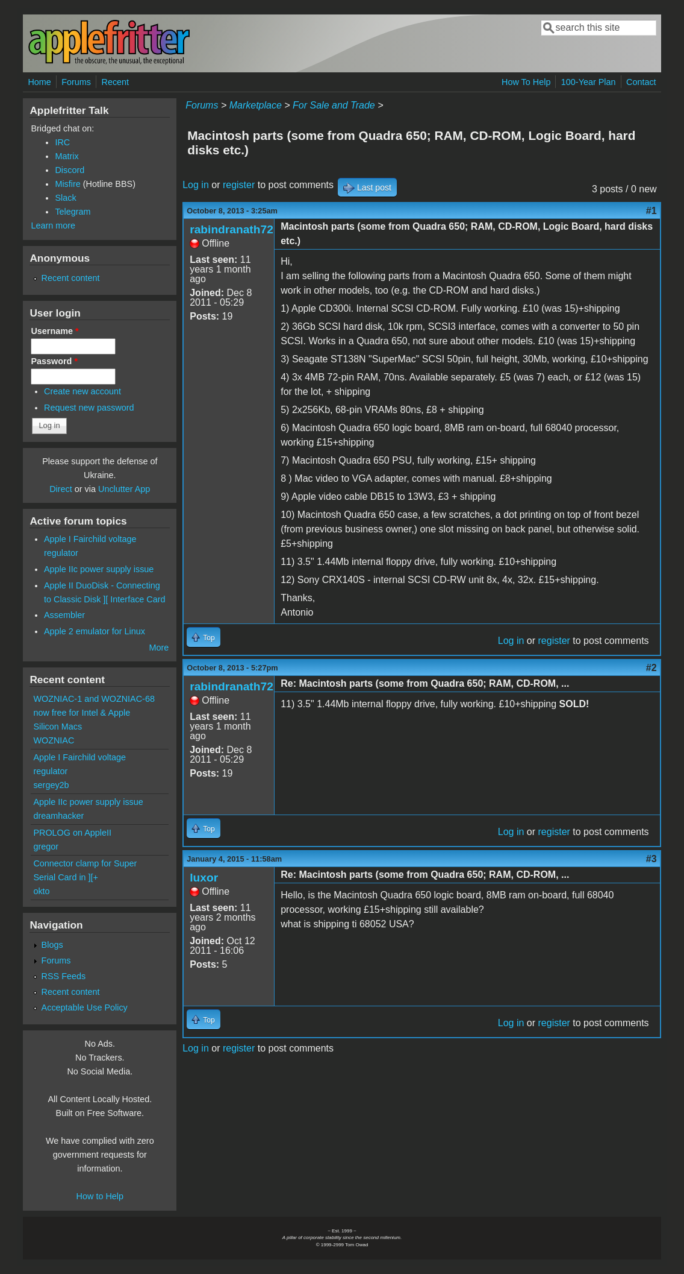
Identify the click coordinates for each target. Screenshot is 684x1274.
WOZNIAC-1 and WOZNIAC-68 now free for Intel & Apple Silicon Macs (94, 712)
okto (41, 891)
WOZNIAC (53, 740)
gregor (45, 846)
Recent (115, 82)
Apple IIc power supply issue (99, 569)
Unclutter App (124, 489)
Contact (641, 82)
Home (39, 82)
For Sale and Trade (334, 105)
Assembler (64, 615)
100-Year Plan (588, 82)
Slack (65, 198)
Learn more (53, 225)
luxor (204, 877)
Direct (60, 489)
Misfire (67, 184)
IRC (62, 142)
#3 (651, 859)
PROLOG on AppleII (72, 832)
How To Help (526, 82)
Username (54, 331)
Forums (76, 82)
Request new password (89, 407)
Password (54, 361)
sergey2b (51, 785)
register (239, 185)
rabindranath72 (231, 229)
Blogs (52, 945)
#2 (651, 668)
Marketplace (255, 105)
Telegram (72, 211)
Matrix (66, 156)
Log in (195, 185)
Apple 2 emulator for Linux (94, 631)
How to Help (99, 1196)
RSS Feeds (64, 976)
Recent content (71, 278)
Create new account (82, 391)
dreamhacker (58, 816)
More (159, 647)
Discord (69, 170)
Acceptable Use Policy (85, 1007)
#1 (651, 211)
